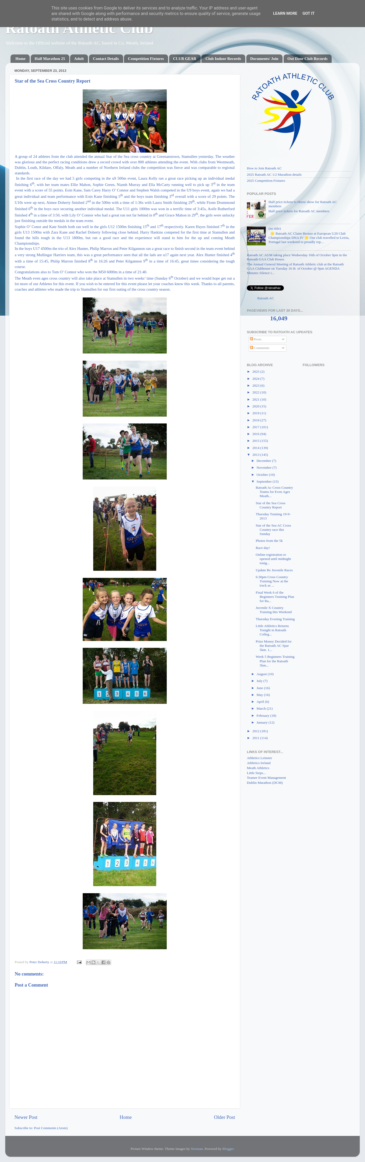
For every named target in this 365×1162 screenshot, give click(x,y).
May (260, 695)
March (262, 708)
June (260, 688)
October (263, 475)
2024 (256, 379)
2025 (256, 371)
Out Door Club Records (308, 59)
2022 (256, 392)
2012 (256, 731)
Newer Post (26, 1117)
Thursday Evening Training (275, 619)
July (260, 681)
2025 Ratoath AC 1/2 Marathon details (274, 174)
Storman (197, 1149)
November (264, 467)
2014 (256, 448)
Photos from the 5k (269, 541)
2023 (256, 385)
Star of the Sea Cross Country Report (270, 505)
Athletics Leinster (259, 758)
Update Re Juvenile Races (274, 570)
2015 (256, 441)
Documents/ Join (264, 59)
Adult (79, 59)
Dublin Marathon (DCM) (265, 783)
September (265, 481)
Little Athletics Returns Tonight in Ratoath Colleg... (272, 630)
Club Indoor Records (223, 59)
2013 (256, 455)
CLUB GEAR (184, 59)
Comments (259, 348)
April (261, 702)
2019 (256, 413)
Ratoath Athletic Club (79, 28)
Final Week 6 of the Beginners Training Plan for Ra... (275, 596)
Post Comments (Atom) (50, 1128)
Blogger (228, 1149)
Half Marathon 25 (50, 59)
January (262, 722)
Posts (256, 339)
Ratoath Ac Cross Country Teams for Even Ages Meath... (274, 492)
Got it (309, 13)
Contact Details (106, 59)
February (263, 716)
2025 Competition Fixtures (266, 181)
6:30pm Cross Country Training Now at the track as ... (272, 581)
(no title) (274, 228)
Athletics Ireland (258, 763)
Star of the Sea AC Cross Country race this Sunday (273, 529)
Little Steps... (256, 773)
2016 (256, 434)
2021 (256, 399)
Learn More (285, 13)
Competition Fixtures (146, 59)
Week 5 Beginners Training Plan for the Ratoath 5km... (275, 661)
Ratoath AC (265, 298)
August (262, 674)
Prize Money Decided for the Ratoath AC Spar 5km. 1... (274, 645)
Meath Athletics (258, 768)
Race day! (263, 548)
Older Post (224, 1117)
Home (20, 59)
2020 (256, 406)
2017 (256, 427)
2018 (256, 420)
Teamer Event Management (266, 778)
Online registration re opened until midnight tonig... (273, 559)
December (264, 461)
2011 (256, 738)
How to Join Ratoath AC (264, 168)
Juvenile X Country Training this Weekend (274, 610)
